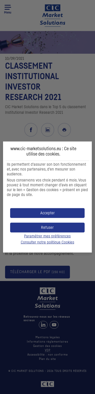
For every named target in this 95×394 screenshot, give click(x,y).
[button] (47, 213)
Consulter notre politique (47, 242)
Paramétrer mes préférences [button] (47, 236)
